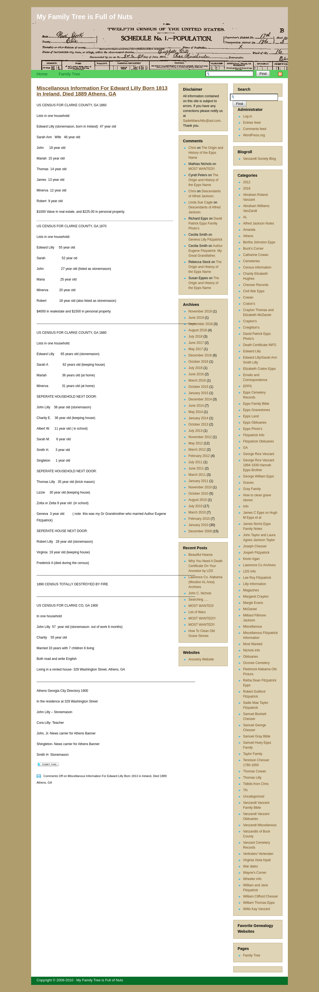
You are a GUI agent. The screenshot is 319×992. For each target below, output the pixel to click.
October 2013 (198, 424)
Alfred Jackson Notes (258, 223)
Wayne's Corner (254, 873)
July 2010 (195, 506)
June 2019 (196, 318)
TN (245, 790)
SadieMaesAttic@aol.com (202, 121)
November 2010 (200, 487)
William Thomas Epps (259, 903)
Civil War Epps (253, 291)
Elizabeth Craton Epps (259, 369)
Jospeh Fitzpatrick (256, 552)
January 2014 (198, 418)
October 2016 (198, 362)
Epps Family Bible (256, 404)
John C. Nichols (199, 593)
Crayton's (250, 321)
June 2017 (196, 343)
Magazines (251, 590)
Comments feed (254, 129)
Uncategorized (253, 796)
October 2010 (198, 493)
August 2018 (197, 330)
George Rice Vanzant (258, 454)
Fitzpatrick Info (253, 435)
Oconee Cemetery (256, 663)
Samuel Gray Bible (256, 736)
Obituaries (250, 657)
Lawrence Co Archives (259, 565)
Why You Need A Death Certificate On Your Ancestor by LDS (205, 566)
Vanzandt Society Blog (259, 159)
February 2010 (199, 519)
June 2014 (196, 406)
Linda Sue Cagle (200, 202)
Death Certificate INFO (259, 345)
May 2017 (195, 349)
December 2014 (200, 399)
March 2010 (197, 512)
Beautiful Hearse (200, 555)
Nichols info (251, 650)
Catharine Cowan (255, 255)
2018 (246, 188)
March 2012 (197, 449)
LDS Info (249, 571)
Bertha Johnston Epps (259, 242)
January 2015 (198, 393)
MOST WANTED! (201, 606)
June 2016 (196, 374)
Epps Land (251, 416)
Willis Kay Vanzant (256, 909)
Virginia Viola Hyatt (257, 860)
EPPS (247, 386)
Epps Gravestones (256, 410)
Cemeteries (251, 261)
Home (42, 74)
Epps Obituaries (254, 422)
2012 (246, 182)
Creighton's (251, 327)
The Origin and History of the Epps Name (205, 153)
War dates (250, 866)
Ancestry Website (201, 659)
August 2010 (197, 500)
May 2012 (195, 443)
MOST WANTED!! (201, 169)
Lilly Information (254, 584)
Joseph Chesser (255, 546)
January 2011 (198, 481)
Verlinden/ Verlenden (258, 854)
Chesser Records (255, 285)
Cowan (248, 297)
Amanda (249, 230)
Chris (192, 148)
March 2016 (197, 380)
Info (246, 506)
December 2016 (200, 355)
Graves (248, 483)
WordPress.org (254, 135)
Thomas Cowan (254, 771)
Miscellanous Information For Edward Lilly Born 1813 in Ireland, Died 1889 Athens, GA (102, 91)
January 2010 (198, 525)
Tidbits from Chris (256, 784)
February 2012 (199, 456)
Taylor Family (252, 754)
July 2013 (195, 431)
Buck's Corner (253, 248)
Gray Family (252, 489)
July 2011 (195, 462)
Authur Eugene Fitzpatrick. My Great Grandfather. (205, 251)
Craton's (249, 304)
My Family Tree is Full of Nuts (84, 16)
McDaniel (250, 609)
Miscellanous (252, 626)
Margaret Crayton (255, 596)
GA (245, 448)
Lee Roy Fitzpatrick (257, 578)
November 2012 (200, 437)
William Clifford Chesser (260, 896)
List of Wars (197, 612)
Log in (247, 116)
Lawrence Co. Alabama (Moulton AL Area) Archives (205, 582)
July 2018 (195, 336)
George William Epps (258, 476)
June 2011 (196, 468)
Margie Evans (253, 603)
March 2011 (197, 475)
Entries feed (252, 123)
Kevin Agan (251, 559)
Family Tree (69, 74)
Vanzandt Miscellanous (260, 825)
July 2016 (195, 368)
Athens (248, 236)
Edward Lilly (252, 351)
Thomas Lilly (252, 778)
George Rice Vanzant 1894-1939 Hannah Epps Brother (258, 465)
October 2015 (198, 387)
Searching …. (198, 599)
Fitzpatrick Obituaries (258, 441)
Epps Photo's (252, 429)
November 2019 (200, 311)
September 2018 (200, 324)
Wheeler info (252, 879)
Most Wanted (252, 644)
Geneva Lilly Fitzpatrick (205, 239)
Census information (257, 267)
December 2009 (200, 531)
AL (245, 217)
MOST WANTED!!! (201, 618)
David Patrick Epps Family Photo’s (205, 223)
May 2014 (195, 412)
